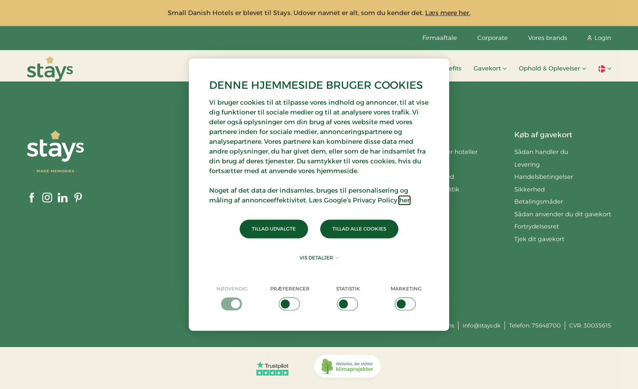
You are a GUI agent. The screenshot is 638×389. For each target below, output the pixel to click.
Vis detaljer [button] (319, 258)
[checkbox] (232, 297)
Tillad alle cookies (359, 229)
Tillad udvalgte (274, 229)
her (404, 200)
